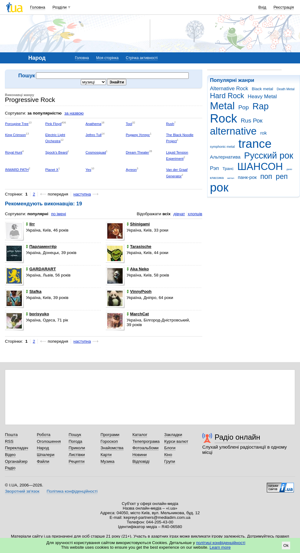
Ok (286, 545)
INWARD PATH (17, 170)
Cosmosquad (95, 152)
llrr (30, 224)
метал (230, 178)
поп (266, 176)
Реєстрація (284, 7)
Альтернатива (225, 156)
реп (282, 176)
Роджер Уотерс (138, 135)
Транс (228, 168)
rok (263, 132)
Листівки (77, 454)
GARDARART (41, 269)
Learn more (220, 547)
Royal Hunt (13, 152)
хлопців (195, 214)
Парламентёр (41, 246)
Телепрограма (146, 441)
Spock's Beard (56, 152)
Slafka (33, 291)
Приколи (77, 448)
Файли (43, 461)
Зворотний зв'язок (22, 491)
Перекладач (16, 448)
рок (219, 187)
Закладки (173, 434)
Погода (75, 441)
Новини (139, 454)
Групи (169, 461)
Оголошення (49, 441)
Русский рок (268, 155)
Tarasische (139, 246)
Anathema (93, 124)
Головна (37, 7)
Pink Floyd (53, 124)
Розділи (60, 7)
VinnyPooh (139, 291)
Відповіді (141, 461)
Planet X (51, 170)
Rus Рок (251, 120)
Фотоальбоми (145, 448)
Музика (107, 461)
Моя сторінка (107, 58)
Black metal (262, 89)
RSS (9, 441)
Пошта (11, 434)
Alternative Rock (229, 88)
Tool (129, 124)
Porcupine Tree (17, 124)
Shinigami (138, 224)
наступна (82, 194)
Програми (110, 434)
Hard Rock (227, 96)
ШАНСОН (260, 166)
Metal (222, 105)
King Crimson (15, 135)
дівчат (179, 214)
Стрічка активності (141, 58)
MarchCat (138, 314)
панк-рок (247, 177)
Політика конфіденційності (72, 491)
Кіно (168, 454)
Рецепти (77, 461)
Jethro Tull (93, 135)
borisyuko (37, 314)
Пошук (75, 434)
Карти (106, 454)
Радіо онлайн (237, 437)
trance (254, 143)
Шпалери (45, 454)
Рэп (214, 168)
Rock (223, 118)
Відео (10, 454)
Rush (170, 124)
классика (217, 178)
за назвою (74, 113)
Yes (88, 170)
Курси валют (176, 441)
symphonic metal (222, 146)
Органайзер (16, 461)
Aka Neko (138, 269)
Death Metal (285, 89)
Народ (43, 448)
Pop (243, 107)
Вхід (262, 7)
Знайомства (112, 448)
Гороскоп (109, 441)
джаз (289, 169)
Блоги (170, 448)
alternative (233, 131)
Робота (43, 434)
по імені (58, 214)
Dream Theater (137, 152)
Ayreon (131, 170)
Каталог (140, 434)
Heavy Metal (262, 96)
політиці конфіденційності (220, 542)
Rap (260, 106)
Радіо (10, 468)
